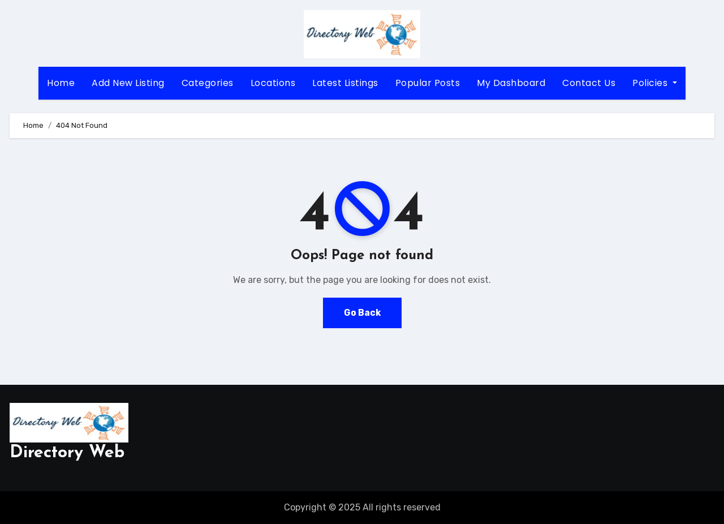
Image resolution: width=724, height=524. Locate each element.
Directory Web (67, 453)
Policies (654, 82)
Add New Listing (128, 82)
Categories (208, 82)
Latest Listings (345, 82)
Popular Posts (427, 82)
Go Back (362, 312)
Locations (273, 82)
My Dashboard (511, 82)
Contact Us (588, 82)
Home (61, 82)
